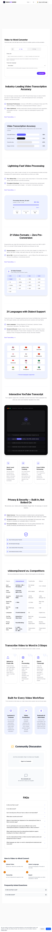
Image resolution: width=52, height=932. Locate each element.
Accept (48, 928)
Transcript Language (11, 62)
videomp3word (16, 570)
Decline (42, 928)
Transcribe (41, 73)
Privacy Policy (4, 930)
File (34, 49)
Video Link (9, 53)
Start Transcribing (9, 117)
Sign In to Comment (26, 761)
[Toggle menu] (33, 2)
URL (21, 49)
